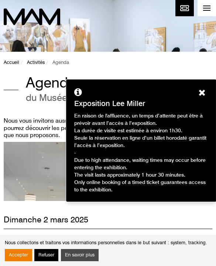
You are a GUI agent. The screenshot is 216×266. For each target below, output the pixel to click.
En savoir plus (80, 255)
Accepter (18, 255)
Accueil (11, 62)
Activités (36, 62)
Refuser (46, 255)
